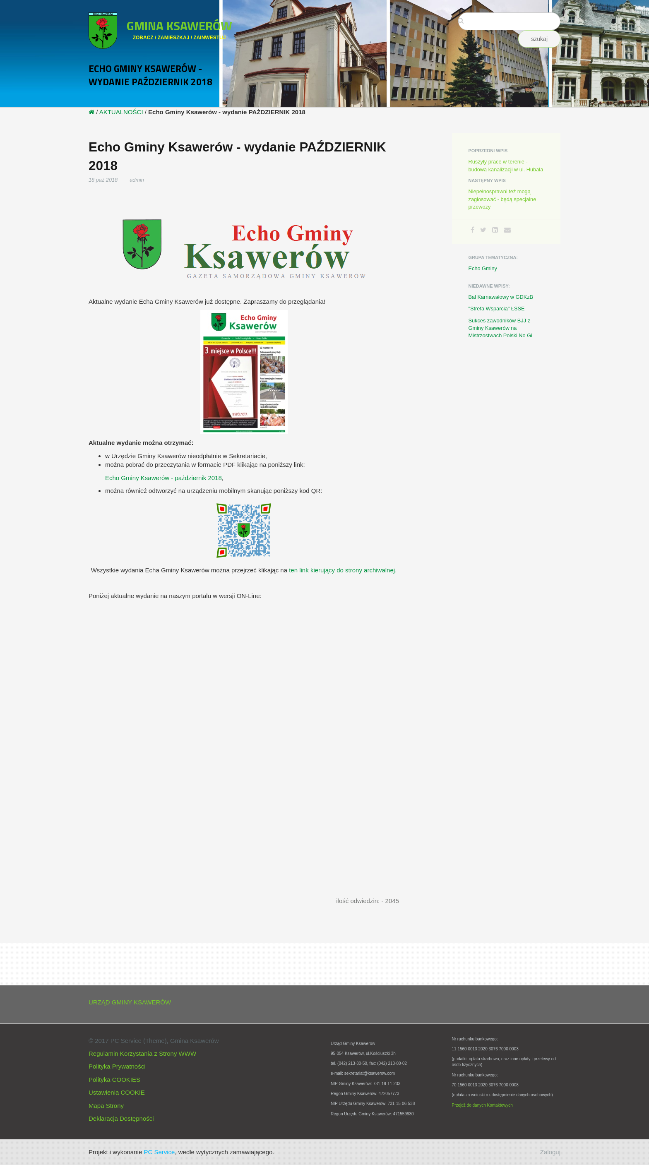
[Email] (507, 229)
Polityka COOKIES (114, 1079)
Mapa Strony (106, 1105)
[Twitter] (483, 229)
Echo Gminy (483, 268)
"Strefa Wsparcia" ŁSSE (497, 308)
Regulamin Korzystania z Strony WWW (142, 1053)
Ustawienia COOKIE (117, 1092)
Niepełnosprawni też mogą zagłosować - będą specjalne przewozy (502, 198)
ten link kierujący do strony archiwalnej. (343, 570)
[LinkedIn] (495, 229)
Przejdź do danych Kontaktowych (482, 1105)
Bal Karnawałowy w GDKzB (501, 297)
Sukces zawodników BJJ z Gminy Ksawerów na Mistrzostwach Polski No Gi (500, 328)
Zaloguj (550, 1151)
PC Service (159, 1151)
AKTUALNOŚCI (121, 111)
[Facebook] (472, 229)
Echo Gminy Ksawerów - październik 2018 (163, 477)
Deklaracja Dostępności (121, 1118)
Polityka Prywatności (117, 1066)
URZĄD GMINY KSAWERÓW (130, 1002)
